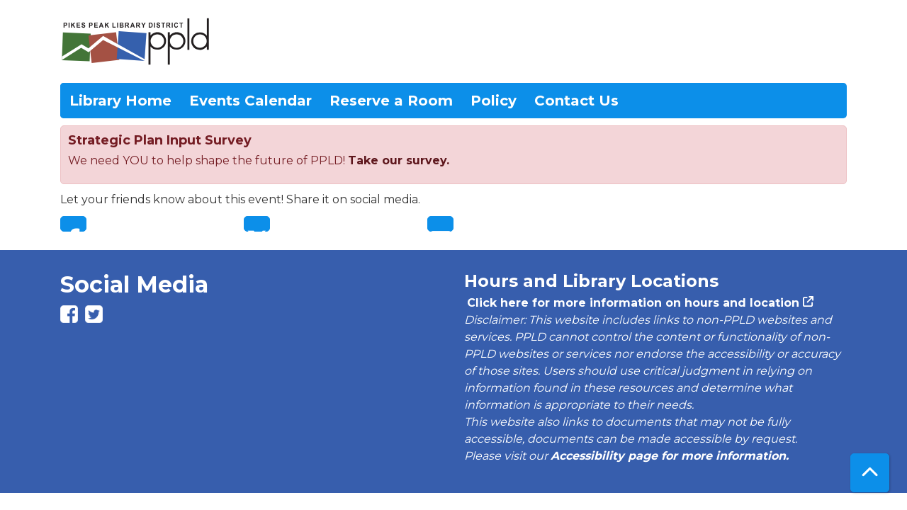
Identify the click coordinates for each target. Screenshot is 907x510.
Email (440, 224)
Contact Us (576, 100)
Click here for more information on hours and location (631, 303)
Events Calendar (250, 100)
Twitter (257, 224)
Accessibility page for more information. (670, 456)
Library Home (120, 100)
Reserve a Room (391, 100)
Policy (494, 100)
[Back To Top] (869, 472)
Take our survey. (398, 160)
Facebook (73, 224)
